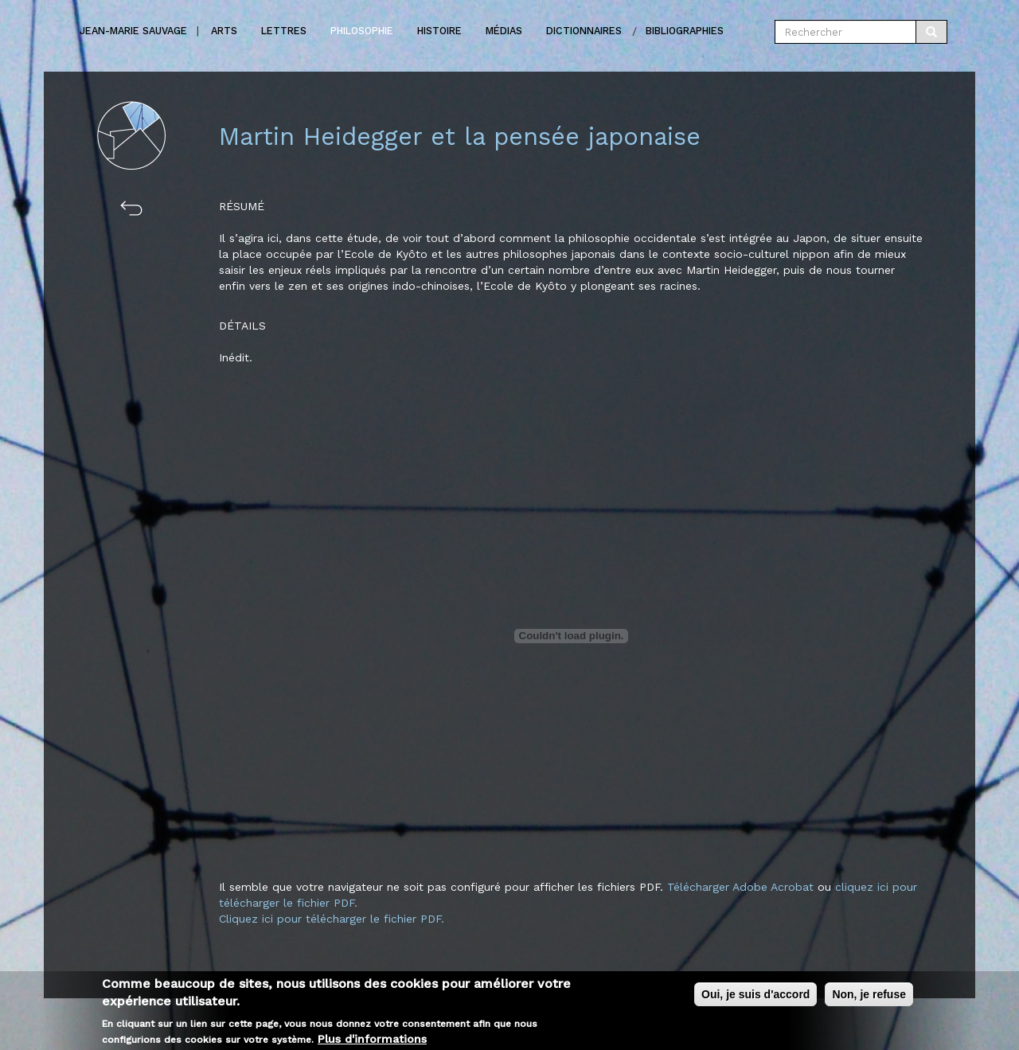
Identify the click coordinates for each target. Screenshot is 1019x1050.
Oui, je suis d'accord (755, 997)
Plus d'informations (372, 1042)
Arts (224, 31)
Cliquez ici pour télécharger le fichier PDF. (331, 918)
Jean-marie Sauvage (133, 31)
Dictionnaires (584, 31)
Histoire (439, 31)
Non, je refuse (869, 997)
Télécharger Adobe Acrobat (742, 886)
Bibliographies (685, 31)
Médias (504, 31)
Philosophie (361, 31)
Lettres (283, 31)
